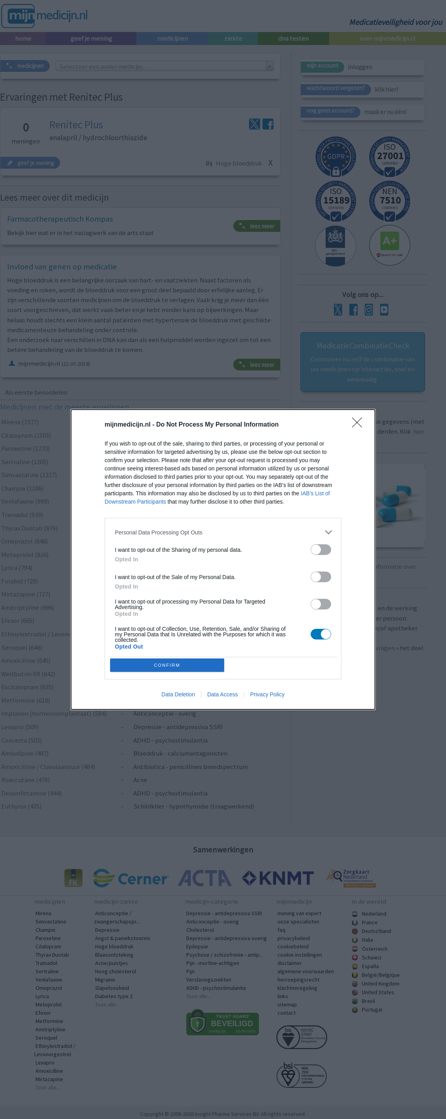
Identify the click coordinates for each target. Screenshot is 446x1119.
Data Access (222, 696)
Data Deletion (178, 696)
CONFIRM (169, 665)
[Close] (359, 423)
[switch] (321, 548)
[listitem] (223, 531)
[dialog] (223, 559)
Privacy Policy (267, 696)
